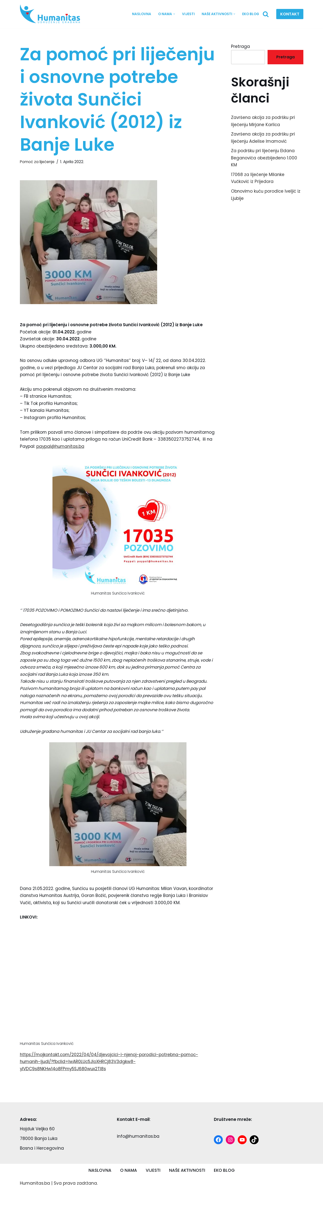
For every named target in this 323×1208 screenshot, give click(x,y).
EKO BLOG (250, 14)
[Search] (266, 14)
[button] (174, 14)
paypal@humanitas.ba (61, 455)
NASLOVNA (141, 14)
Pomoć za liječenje (37, 161)
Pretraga (240, 46)
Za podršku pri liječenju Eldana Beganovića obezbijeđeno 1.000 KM (264, 158)
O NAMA (128, 1188)
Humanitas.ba (35, 1201)
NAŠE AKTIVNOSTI (187, 1188)
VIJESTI (188, 14)
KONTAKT (289, 14)
